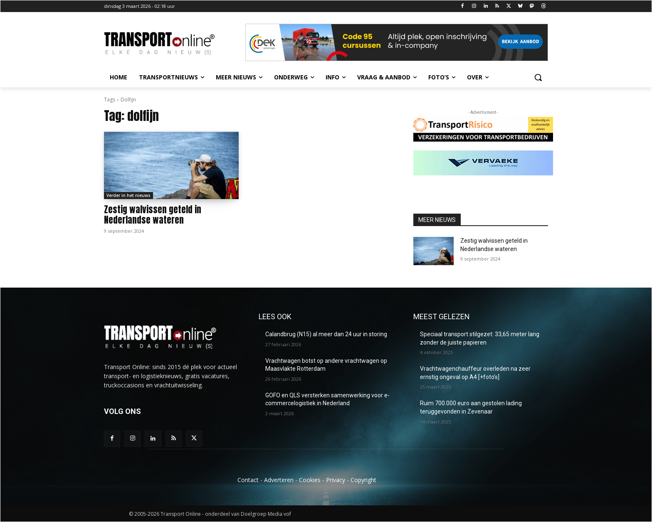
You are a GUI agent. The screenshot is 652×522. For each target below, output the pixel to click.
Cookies (310, 480)
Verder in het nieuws (128, 195)
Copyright (363, 480)
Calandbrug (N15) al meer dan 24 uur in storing (326, 334)
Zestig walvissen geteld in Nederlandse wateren (152, 215)
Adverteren (279, 480)
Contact (248, 480)
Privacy (335, 480)
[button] (538, 77)
